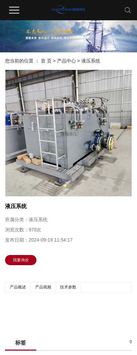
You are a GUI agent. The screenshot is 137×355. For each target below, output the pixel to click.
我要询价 (21, 260)
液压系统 (90, 61)
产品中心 (66, 61)
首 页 (46, 61)
